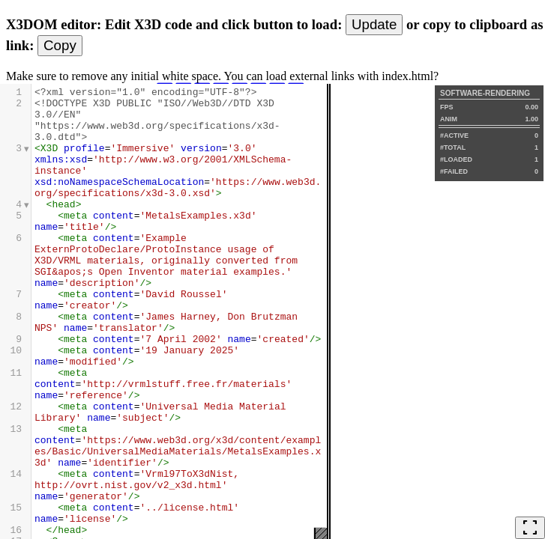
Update (374, 24)
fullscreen (530, 527)
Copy (59, 45)
